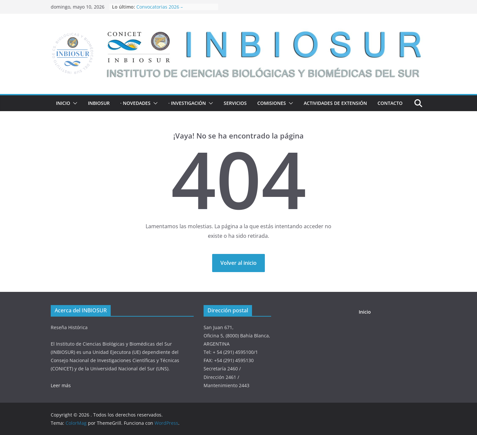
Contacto (390, 103)
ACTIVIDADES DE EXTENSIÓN (335, 103)
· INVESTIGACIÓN (187, 103)
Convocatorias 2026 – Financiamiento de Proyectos (168, 10)
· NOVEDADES (135, 103)
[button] (73, 103)
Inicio (63, 103)
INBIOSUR (99, 103)
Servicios (235, 103)
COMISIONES (271, 103)
